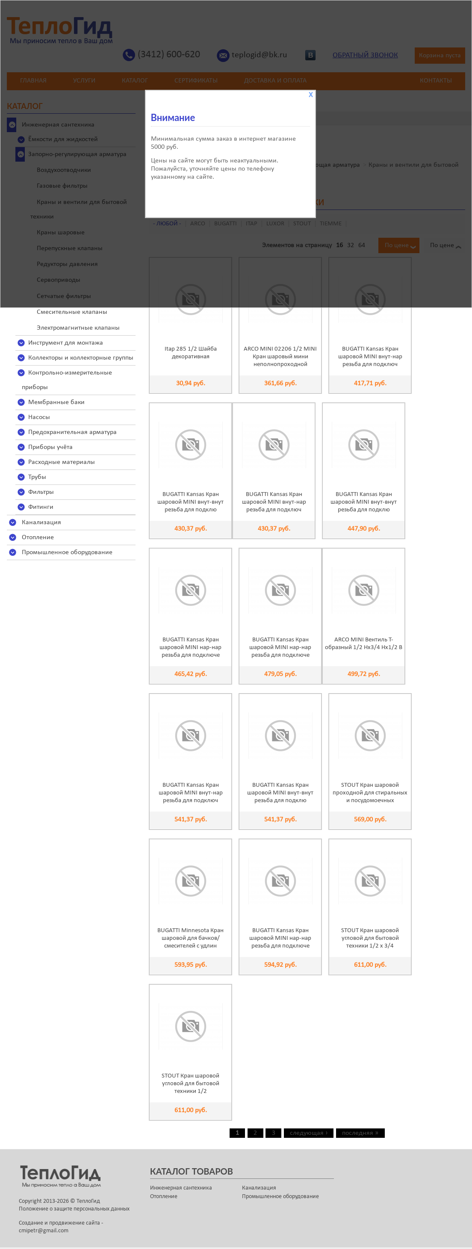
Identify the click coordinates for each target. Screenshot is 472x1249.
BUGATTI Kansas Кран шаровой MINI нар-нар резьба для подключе (190, 647)
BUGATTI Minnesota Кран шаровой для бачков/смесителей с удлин (190, 938)
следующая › (308, 1133)
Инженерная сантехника (181, 1188)
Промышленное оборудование (67, 552)
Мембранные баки (56, 402)
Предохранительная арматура (72, 432)
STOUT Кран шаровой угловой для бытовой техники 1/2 (190, 1084)
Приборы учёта (50, 447)
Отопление (38, 537)
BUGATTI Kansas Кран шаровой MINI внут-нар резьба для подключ (370, 357)
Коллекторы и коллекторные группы (80, 357)
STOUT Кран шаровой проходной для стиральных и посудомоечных (370, 793)
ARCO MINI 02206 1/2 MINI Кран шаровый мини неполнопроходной (280, 357)
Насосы (39, 417)
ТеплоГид (88, 1201)
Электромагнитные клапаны (78, 328)
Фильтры (41, 492)
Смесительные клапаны (72, 312)
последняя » (360, 1133)
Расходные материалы (61, 462)
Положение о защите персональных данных (74, 1209)
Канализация (41, 522)
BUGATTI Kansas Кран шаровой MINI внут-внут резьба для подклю (190, 502)
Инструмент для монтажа (65, 343)
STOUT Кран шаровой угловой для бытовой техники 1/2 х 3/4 (370, 938)
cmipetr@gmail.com (43, 1231)
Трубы (37, 477)
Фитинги (40, 507)
